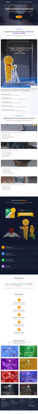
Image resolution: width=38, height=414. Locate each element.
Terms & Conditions (31, 405)
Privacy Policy (31, 406)
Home (16, 2)
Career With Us (24, 2)
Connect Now (19, 17)
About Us (19, 2)
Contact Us (28, 2)
